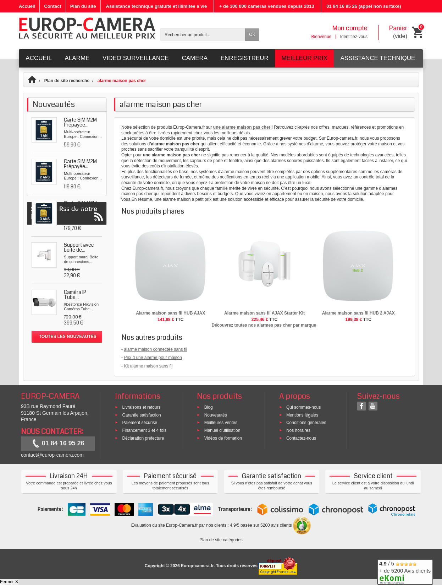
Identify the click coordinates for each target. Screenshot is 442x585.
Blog (208, 406)
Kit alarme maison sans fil (148, 366)
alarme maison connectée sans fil (155, 349)
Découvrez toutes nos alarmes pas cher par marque (263, 325)
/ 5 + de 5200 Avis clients (405, 570)
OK (252, 34)
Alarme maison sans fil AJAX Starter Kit (264, 313)
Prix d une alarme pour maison (153, 357)
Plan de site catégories (220, 539)
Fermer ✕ (9, 581)
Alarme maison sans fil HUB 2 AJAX (358, 313)
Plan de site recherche (66, 80)
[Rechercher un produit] (202, 34)
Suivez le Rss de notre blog (67, 362)
